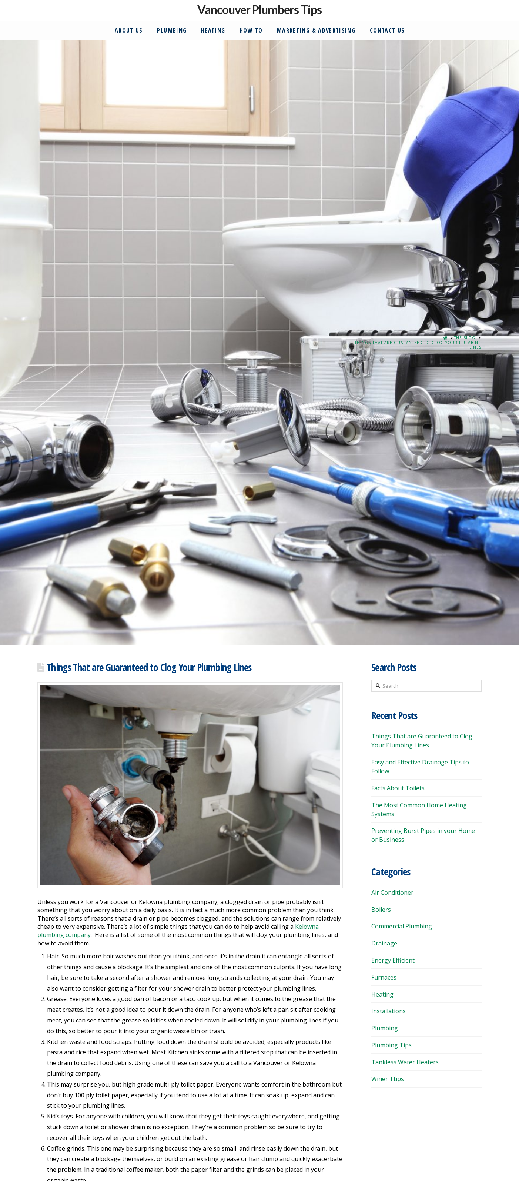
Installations (388, 1011)
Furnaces (383, 977)
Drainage (384, 943)
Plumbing (384, 1028)
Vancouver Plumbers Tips (259, 10)
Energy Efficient (393, 960)
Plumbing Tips (391, 1045)
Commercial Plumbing (401, 926)
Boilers (381, 909)
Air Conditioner (392, 892)
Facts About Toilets (398, 788)
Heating (382, 994)
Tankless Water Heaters (405, 1062)
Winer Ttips (387, 1079)
